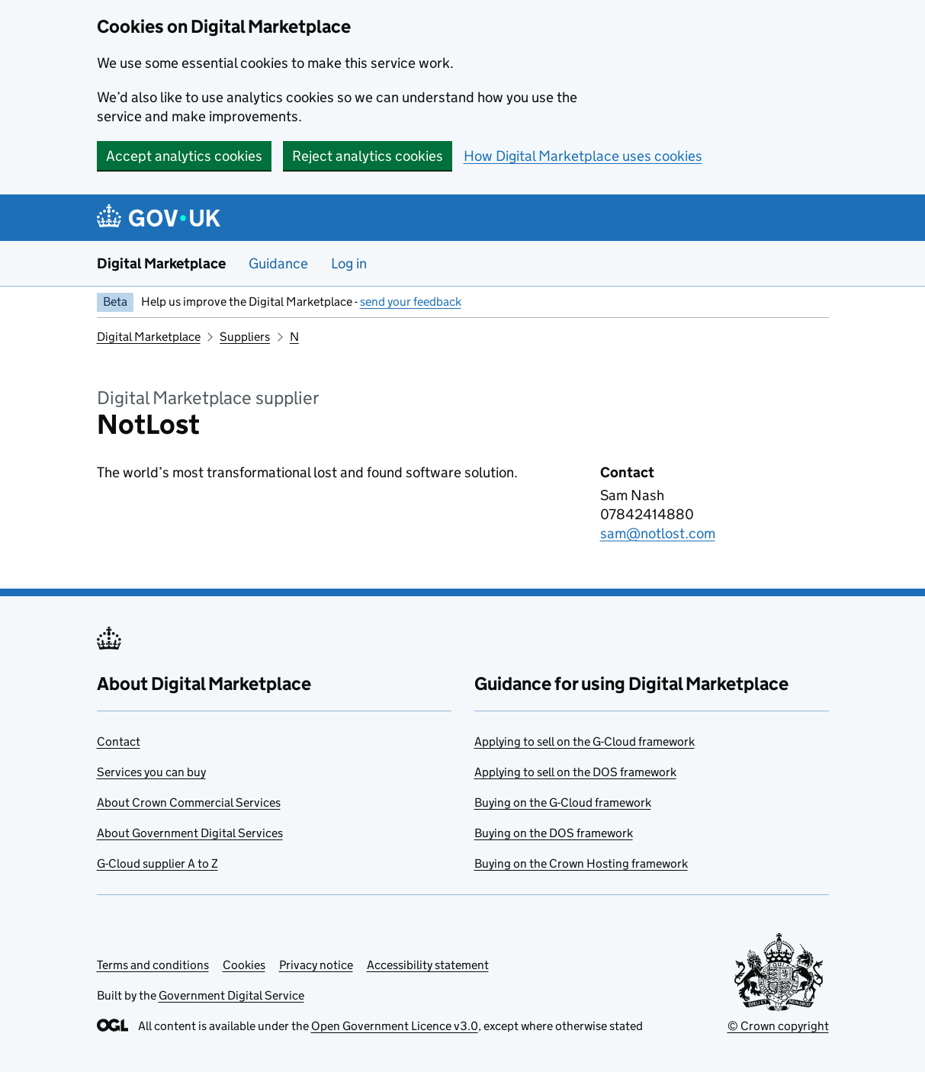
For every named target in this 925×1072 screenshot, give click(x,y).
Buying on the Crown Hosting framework (581, 863)
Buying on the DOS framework (553, 833)
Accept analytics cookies (184, 156)
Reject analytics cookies (367, 156)
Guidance (278, 263)
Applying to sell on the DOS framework (575, 772)
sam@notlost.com (657, 533)
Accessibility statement (428, 965)
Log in (349, 263)
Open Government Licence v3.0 (394, 1026)
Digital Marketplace (161, 263)
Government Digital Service (231, 995)
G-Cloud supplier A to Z (157, 863)
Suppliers (245, 336)
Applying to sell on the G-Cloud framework (584, 741)
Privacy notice (316, 965)
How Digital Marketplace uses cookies (583, 156)
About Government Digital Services (190, 833)
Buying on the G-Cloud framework (562, 802)
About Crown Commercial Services (189, 802)
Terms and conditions (153, 965)
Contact (118, 741)
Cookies (244, 965)
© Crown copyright (778, 1026)
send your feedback (410, 301)
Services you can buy (151, 772)
